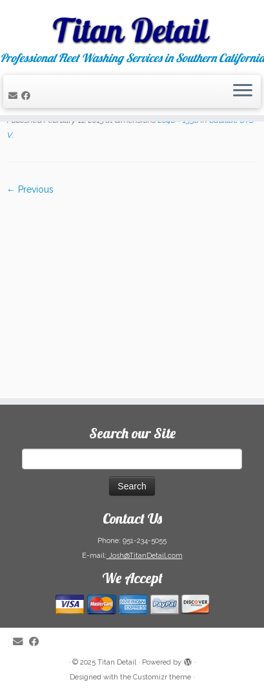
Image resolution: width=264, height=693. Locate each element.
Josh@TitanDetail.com (145, 555)
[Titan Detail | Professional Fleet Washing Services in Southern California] (132, 25)
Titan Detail (116, 662)
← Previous (30, 189)
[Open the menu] (242, 91)
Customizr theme (162, 677)
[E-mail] (14, 96)
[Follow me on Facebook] (27, 96)
